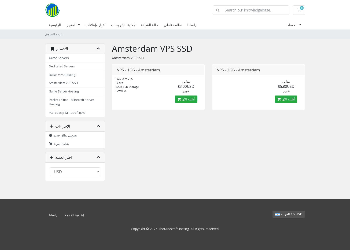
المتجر (72, 24)
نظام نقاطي (173, 24)
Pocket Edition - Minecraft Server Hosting (71, 102)
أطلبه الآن (186, 99)
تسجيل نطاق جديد (63, 135)
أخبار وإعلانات (95, 24)
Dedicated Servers (62, 66)
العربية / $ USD (288, 214)
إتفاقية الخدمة (74, 215)
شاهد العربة (59, 144)
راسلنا (191, 24)
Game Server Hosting (64, 91)
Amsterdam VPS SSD (63, 83)
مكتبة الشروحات (123, 24)
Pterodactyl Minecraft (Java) (67, 113)
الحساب (292, 24)
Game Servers (59, 58)
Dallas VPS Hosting (62, 75)
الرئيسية (55, 24)
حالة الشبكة (149, 24)
